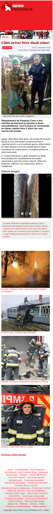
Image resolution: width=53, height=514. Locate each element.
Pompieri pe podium (14, 498)
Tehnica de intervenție (38, 483)
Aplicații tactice (15, 480)
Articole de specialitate (15, 483)
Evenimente (12, 475)
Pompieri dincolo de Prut (26, 485)
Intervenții (43, 472)
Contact (33, 504)
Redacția (24, 504)
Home (10, 469)
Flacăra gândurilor (37, 475)
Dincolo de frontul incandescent (16, 488)
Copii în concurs (15, 501)
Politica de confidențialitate (18, 506)
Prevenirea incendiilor (34, 480)
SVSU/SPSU (14, 496)
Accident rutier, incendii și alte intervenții (18, 332)
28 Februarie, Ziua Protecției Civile (21, 472)
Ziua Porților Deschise (37, 493)
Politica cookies (39, 506)
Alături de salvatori (16, 490)
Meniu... (6, 37)
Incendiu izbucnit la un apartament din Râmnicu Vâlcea (24, 382)
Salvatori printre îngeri (15, 493)
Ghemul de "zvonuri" (41, 488)
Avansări (23, 475)
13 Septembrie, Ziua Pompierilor (30, 469)
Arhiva (42, 504)
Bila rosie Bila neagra (35, 501)
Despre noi (13, 504)
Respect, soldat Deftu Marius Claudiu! (17, 447)
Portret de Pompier (16, 477)
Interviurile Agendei (36, 477)
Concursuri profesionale (33, 496)
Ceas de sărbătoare (36, 490)
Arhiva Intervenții (13, 455)
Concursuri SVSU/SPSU (36, 498)
